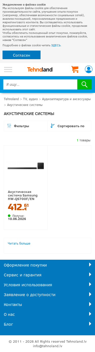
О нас (9, 314)
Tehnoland (11, 99)
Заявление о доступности (29, 294)
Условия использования (28, 285)
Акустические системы (25, 104)
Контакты (13, 304)
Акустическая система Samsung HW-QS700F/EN (22, 195)
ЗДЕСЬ (56, 45)
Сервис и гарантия (23, 275)
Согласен (21, 55)
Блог (8, 324)
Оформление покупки (25, 265)
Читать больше (19, 243)
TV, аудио (30, 99)
